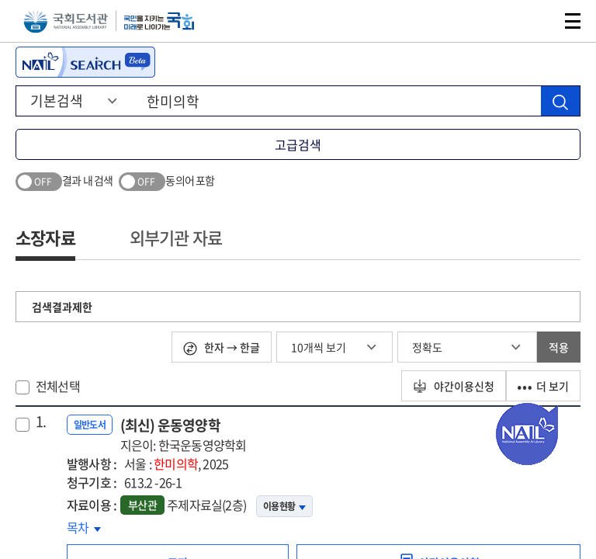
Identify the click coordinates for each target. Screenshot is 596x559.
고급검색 (298, 144)
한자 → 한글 (221, 347)
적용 (559, 347)
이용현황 (284, 506)
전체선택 (58, 386)
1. (41, 422)
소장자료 (45, 237)
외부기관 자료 (176, 237)
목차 (84, 527)
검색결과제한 (62, 306)
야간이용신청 (453, 386)
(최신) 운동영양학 (183, 434)
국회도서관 (65, 21)
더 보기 (543, 386)
